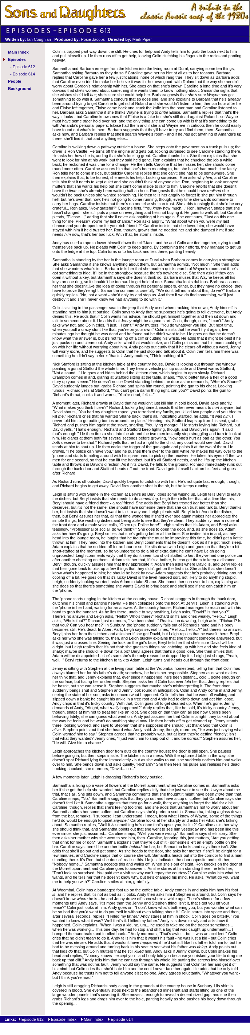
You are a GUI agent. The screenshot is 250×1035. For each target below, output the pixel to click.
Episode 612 (24, 67)
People (14, 81)
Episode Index (63, 1019)
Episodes (17, 59)
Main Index (18, 52)
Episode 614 (24, 74)
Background (19, 88)
